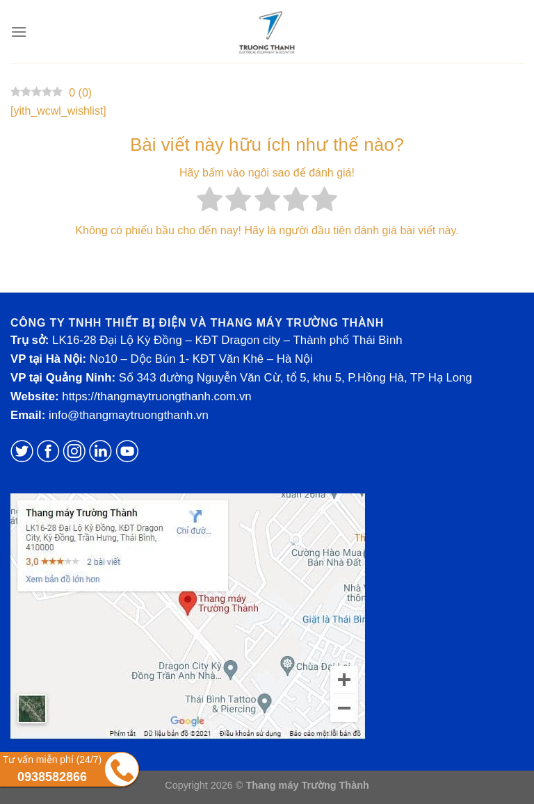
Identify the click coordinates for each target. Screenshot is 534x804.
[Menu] (18, 32)
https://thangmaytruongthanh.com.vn (156, 396)
